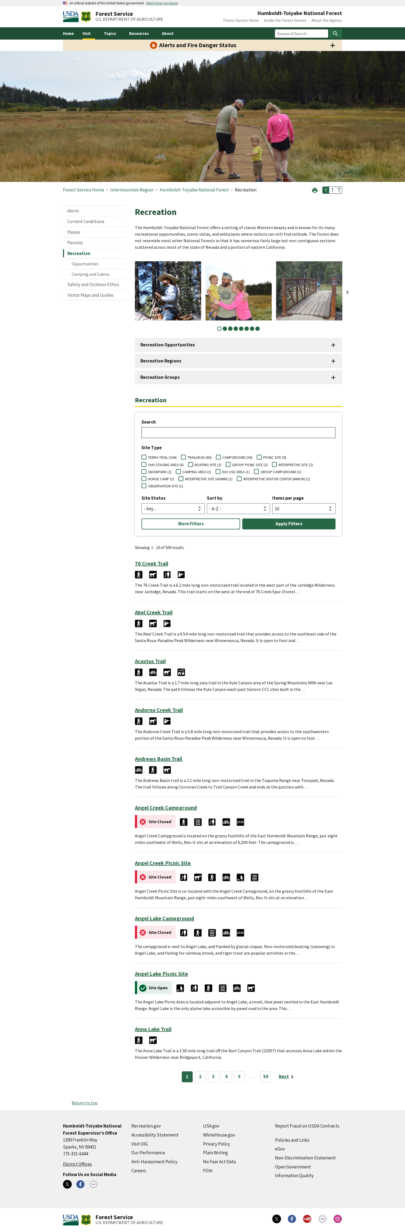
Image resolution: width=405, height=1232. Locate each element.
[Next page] (287, 1076)
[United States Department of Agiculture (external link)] (72, 16)
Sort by (214, 498)
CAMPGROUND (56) (237, 457)
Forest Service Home (241, 20)
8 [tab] (257, 328)
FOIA (207, 1171)
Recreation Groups (160, 377)
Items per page (288, 498)
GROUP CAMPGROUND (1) (281, 471)
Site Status (153, 498)
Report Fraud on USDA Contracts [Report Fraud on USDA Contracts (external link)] (307, 1126)
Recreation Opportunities (167, 345)
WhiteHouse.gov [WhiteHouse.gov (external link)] (219, 1135)
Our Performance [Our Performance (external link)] (148, 1153)
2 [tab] (225, 328)
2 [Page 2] (200, 1077)
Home (68, 33)
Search (148, 422)
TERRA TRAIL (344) (162, 457)
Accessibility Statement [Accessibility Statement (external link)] (155, 1135)
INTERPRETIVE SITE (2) (296, 464)
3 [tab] (230, 328)
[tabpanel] (168, 290)
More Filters (191, 524)
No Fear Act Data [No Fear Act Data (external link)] (219, 1162)
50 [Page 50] (265, 1077)
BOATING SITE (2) (208, 464)
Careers (138, 1171)
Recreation (78, 253)
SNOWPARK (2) (159, 471)
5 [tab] (241, 328)
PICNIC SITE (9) (274, 457)
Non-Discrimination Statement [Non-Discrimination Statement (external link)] (305, 1158)
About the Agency (327, 20)
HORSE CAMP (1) (161, 478)
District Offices (77, 1164)
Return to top (85, 1102)
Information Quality (294, 1176)
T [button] (326, 190)
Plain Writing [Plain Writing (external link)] (215, 1153)
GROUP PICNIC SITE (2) (250, 464)
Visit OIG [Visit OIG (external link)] (139, 1144)
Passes (73, 232)
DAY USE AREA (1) (236, 471)
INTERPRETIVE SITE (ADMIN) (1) (208, 478)
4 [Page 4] (226, 1077)
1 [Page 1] (187, 1077)
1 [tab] (219, 328)
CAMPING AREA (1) (196, 471)
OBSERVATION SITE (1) (165, 486)
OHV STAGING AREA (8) (166, 464)
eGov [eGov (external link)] (280, 1149)
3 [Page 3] (213, 1077)
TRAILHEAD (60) (199, 457)
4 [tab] (236, 328)
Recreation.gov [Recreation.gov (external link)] (146, 1126)
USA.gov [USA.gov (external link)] (211, 1126)
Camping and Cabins (91, 274)
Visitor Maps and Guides (90, 295)
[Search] (335, 33)
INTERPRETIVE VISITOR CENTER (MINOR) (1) (276, 478)
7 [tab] (252, 328)
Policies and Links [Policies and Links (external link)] (292, 1140)
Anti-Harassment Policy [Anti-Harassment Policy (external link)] (154, 1162)
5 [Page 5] (239, 1077)
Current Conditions (85, 221)
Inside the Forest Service (285, 20)
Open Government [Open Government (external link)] (293, 1167)
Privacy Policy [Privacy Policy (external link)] (216, 1144)
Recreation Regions (160, 361)
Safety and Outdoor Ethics (93, 284)
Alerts (73, 211)
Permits (75, 243)
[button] (315, 190)
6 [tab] (246, 328)
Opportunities (85, 263)
